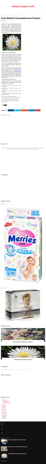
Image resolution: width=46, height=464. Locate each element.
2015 (3, 407)
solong (17, 369)
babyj (3, 369)
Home (2, 14)
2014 (3, 409)
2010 (3, 415)
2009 (3, 416)
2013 (3, 410)
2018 (3, 400)
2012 (3, 412)
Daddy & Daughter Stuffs (23, 6)
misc (9, 369)
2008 (3, 418)
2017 (3, 404)
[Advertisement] (23, 131)
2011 (3, 413)
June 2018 (5, 401)
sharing (5, 14)
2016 (3, 406)
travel (24, 369)
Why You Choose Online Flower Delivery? (23, 341)
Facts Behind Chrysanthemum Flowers (23, 359)
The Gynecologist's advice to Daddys (17, 439)
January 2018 (6, 402)
